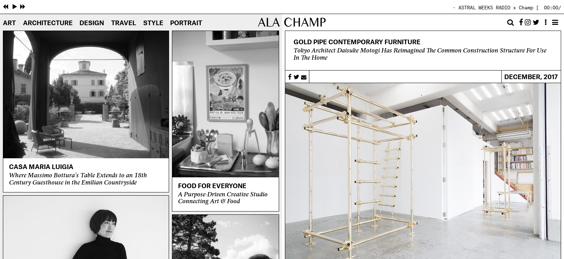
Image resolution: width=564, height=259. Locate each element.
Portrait (186, 23)
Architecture (48, 23)
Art (9, 23)
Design (91, 23)
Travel (123, 23)
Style (153, 23)
